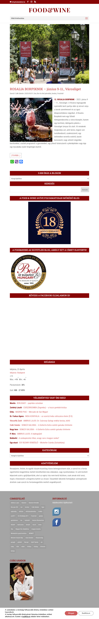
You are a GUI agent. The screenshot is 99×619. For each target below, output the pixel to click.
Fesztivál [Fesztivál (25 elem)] (33, 516)
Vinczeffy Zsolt (16, 421)
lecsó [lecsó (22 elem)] (34, 525)
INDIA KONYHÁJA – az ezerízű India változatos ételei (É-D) (49, 416)
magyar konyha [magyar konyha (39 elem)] (36, 529)
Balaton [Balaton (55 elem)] (24, 503)
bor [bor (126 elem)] (22, 507)
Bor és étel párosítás (44, 93)
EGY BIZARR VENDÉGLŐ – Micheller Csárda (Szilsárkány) (42, 442)
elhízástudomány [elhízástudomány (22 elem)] (31, 511)
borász (54, 93)
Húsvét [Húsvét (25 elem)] (13, 525)
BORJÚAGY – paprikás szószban (30, 403)
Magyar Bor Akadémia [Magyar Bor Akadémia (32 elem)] (22, 529)
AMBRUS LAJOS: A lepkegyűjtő (29, 434)
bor (35, 93)
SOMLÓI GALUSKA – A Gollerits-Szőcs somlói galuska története (47, 425)
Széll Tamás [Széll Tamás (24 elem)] (34, 542)
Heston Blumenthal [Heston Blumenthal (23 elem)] (38, 520)
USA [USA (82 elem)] (17, 546)
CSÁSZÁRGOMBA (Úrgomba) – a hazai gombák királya (45, 407)
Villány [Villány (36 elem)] (29, 546)
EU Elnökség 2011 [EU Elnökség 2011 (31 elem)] (23, 516)
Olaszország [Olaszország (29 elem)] (39, 538)
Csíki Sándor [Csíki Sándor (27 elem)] (35, 507)
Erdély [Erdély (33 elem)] (40, 511)
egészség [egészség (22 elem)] (13, 511)
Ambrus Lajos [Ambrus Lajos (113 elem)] (15, 503)
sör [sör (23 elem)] (42, 542)
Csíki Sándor (19, 93)
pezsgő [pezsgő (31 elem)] (13, 542)
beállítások (26, 617)
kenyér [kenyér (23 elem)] (28, 525)
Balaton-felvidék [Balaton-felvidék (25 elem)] (34, 503)
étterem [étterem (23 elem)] (42, 546)
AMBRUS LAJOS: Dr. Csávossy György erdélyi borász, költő (46, 421)
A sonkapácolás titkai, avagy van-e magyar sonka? (39, 438)
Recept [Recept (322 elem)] (26, 542)
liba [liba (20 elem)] (12, 529)
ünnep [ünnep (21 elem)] (13, 551)
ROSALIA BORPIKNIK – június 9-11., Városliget (45, 89)
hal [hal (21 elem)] (21, 520)
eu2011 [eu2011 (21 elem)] (13, 516)
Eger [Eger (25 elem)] (43, 507)
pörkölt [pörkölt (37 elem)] (20, 542)
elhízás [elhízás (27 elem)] (21, 511)
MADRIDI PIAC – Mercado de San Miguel (31, 412)
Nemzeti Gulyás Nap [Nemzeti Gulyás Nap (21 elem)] (17, 538)
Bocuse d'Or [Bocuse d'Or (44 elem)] (14, 507)
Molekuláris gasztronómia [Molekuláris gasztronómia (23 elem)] (18, 533)
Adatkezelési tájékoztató (62, 502)
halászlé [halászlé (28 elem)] (27, 520)
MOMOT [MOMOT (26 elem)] (31, 533)
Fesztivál (60, 93)
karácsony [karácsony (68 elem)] (20, 525)
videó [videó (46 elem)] (23, 546)
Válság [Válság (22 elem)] (36, 546)
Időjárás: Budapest (17, 373)
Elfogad (69, 613)
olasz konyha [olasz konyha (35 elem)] (29, 538)
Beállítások (85, 613)
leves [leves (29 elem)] (39, 525)
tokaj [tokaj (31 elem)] (12, 546)
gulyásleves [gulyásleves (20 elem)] (14, 520)
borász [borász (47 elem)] (27, 507)
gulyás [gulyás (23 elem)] (41, 516)
